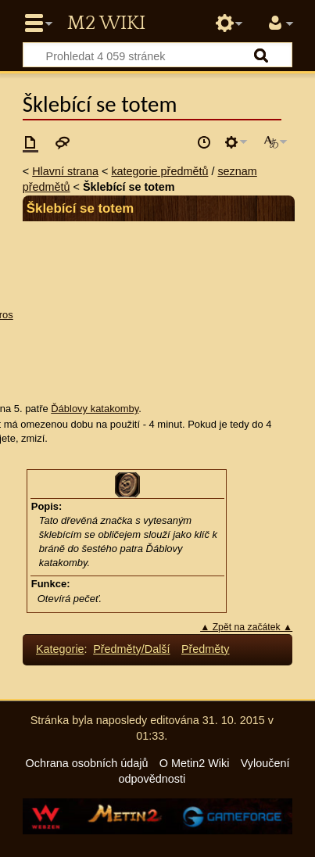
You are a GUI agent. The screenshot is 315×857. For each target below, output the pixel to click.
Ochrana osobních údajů (87, 763)
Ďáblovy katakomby (94, 408)
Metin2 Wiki (106, 23)
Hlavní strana (65, 171)
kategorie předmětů (159, 171)
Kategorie (60, 649)
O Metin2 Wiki (194, 763)
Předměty (205, 649)
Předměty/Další (131, 649)
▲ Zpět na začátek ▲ (246, 627)
